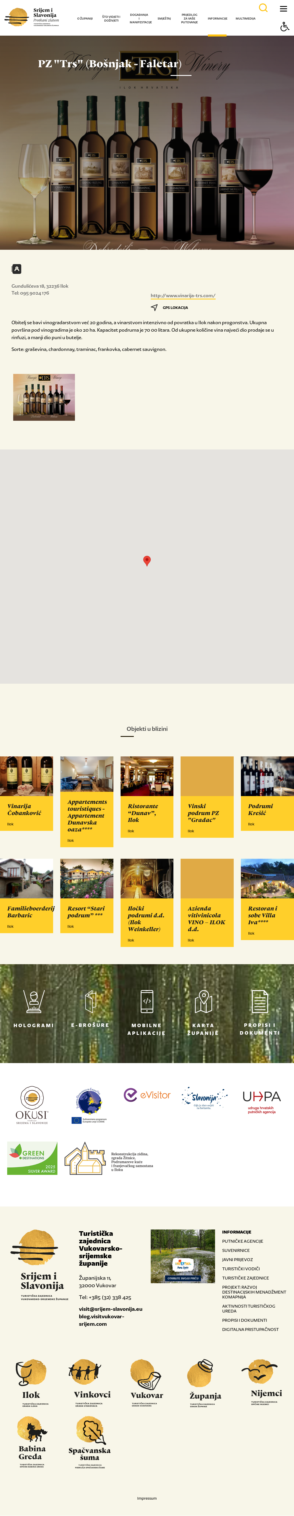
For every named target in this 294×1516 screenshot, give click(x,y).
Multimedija (246, 18)
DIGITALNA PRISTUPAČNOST (250, 1329)
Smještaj (164, 18)
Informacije (217, 18)
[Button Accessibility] (285, 37)
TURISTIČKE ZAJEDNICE (245, 1278)
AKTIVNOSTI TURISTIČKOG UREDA (248, 1309)
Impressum (147, 1498)
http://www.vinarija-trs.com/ (183, 295)
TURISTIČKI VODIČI (241, 1269)
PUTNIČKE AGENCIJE (242, 1241)
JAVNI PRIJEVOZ (237, 1260)
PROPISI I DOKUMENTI (244, 1320)
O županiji (85, 18)
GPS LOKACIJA (169, 307)
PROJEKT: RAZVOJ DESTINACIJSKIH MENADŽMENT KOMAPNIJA (254, 1292)
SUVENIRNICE (236, 1250)
